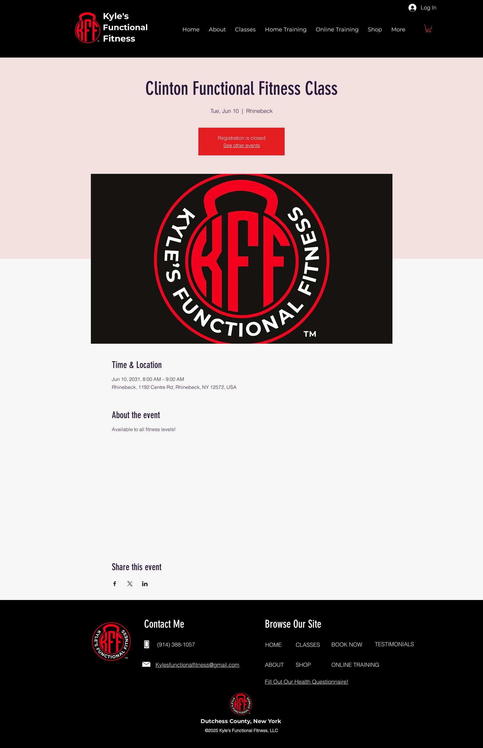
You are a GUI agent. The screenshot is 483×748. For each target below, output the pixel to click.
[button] (428, 28)
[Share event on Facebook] (115, 583)
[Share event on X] (130, 583)
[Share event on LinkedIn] (145, 583)
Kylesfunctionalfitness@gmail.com (197, 664)
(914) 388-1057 (176, 644)
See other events (241, 145)
